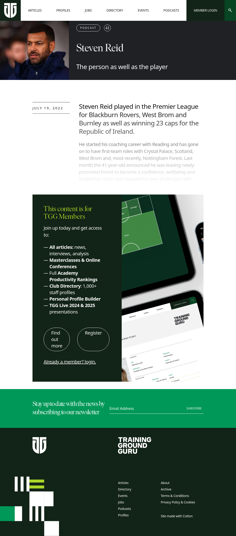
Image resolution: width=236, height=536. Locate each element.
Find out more (56, 339)
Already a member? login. (70, 362)
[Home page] (10, 10)
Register (93, 333)
